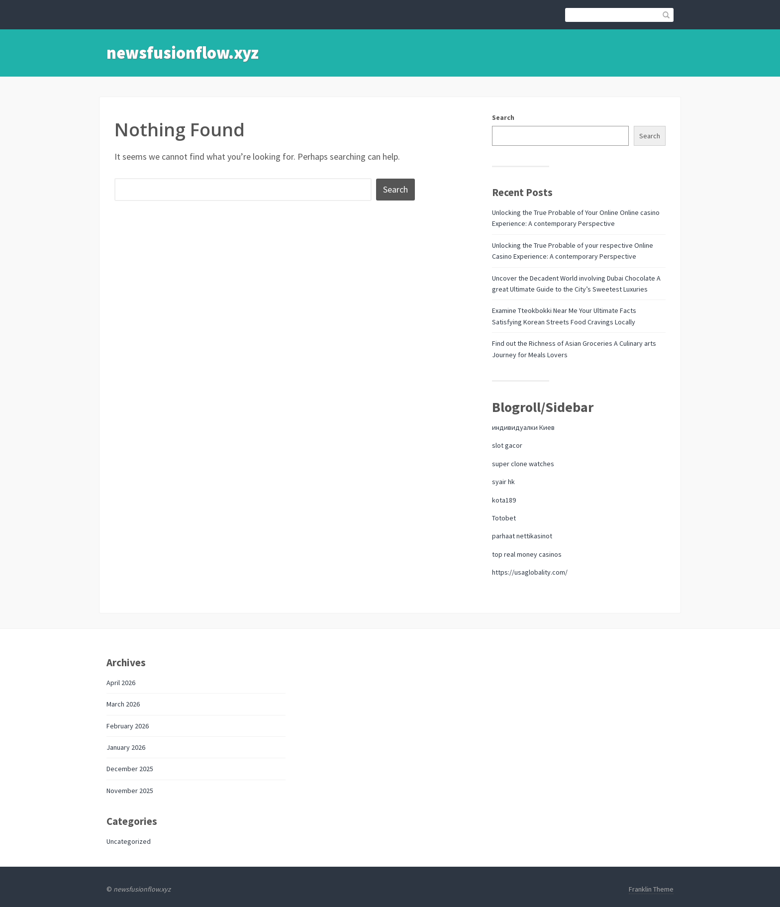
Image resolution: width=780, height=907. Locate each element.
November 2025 (129, 790)
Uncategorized (128, 841)
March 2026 (123, 704)
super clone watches (523, 463)
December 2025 (129, 768)
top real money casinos (527, 554)
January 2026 (125, 747)
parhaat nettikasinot (522, 535)
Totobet (504, 517)
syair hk (503, 481)
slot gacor (507, 445)
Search (503, 117)
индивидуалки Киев (523, 427)
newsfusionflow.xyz (182, 52)
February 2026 (127, 725)
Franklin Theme (651, 889)
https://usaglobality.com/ (530, 572)
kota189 (504, 500)
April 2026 (120, 682)
